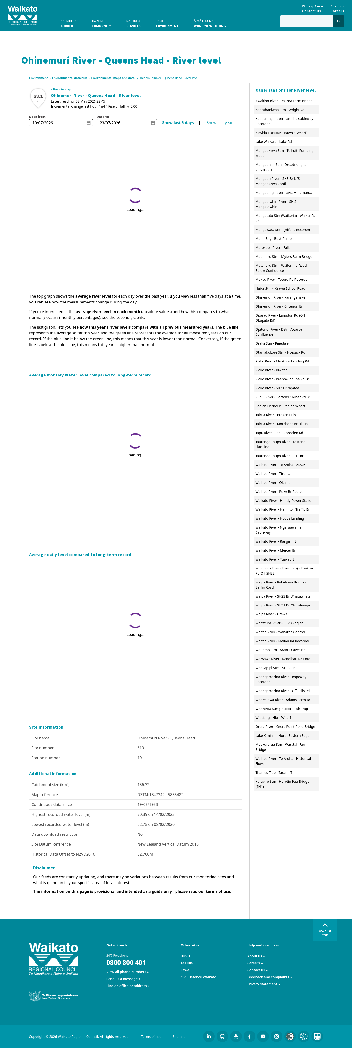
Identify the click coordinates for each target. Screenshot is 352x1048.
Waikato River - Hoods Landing (280, 518)
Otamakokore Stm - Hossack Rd (281, 352)
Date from (37, 116)
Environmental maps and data (113, 78)
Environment (38, 78)
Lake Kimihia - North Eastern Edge (283, 735)
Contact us (256, 970)
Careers (253, 963)
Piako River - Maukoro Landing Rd (282, 361)
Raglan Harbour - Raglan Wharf (280, 406)
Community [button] (101, 23)
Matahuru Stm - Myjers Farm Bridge (284, 256)
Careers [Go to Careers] (337, 8)
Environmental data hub (69, 78)
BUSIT (186, 956)
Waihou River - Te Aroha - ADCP (280, 464)
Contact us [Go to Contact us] (312, 8)
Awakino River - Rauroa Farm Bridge (284, 100)
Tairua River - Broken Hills (276, 415)
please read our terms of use (202, 891)
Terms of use (151, 1036)
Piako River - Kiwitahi (272, 370)
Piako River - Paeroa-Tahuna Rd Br (282, 379)
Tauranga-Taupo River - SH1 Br (280, 455)
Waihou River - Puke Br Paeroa (280, 491)
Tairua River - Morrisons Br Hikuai (282, 423)
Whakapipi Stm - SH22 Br (275, 667)
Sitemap (179, 1036)
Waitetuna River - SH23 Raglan (280, 623)
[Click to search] (338, 21)
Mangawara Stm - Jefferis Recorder (283, 229)
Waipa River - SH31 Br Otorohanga (283, 605)
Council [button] (69, 23)
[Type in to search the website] (306, 21)
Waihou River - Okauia (273, 482)
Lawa (185, 970)
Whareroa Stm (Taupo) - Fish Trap (282, 708)
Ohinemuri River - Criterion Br (279, 306)
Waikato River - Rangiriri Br (277, 541)
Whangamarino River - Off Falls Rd (283, 690)
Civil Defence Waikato (198, 977)
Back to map (62, 89)
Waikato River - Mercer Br (276, 550)
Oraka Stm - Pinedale (272, 343)
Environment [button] (167, 23)
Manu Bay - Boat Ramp (274, 238)
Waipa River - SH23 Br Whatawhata (283, 596)
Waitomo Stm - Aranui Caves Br (280, 650)
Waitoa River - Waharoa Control (280, 632)
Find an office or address (126, 985)
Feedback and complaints (268, 977)
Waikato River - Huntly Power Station (285, 500)
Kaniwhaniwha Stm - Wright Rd (280, 109)
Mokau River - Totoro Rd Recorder (282, 279)
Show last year (219, 122)
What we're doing (210, 23)
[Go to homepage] (22, 15)
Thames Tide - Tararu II (274, 772)
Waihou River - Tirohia (273, 473)
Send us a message (122, 978)
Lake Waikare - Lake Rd (274, 141)
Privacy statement (262, 984)
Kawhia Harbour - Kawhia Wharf (281, 132)
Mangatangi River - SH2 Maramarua (284, 192)
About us (254, 956)
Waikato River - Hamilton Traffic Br (283, 509)
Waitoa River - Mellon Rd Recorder (282, 641)
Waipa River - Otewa (271, 614)
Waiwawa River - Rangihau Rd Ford (283, 659)
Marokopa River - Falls (273, 247)
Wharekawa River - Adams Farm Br (283, 699)
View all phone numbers (126, 971)
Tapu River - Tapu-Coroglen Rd (279, 432)
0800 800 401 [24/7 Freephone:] (126, 962)
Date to (103, 116)
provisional (105, 891)
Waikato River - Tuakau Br (276, 559)
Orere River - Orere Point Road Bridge (285, 726)
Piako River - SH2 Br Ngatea (277, 388)
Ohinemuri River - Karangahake (280, 297)
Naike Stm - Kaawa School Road (281, 288)
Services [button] (133, 23)
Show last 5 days (178, 122)
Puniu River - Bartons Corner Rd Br (283, 397)
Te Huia (187, 963)
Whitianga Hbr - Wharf (273, 717)
